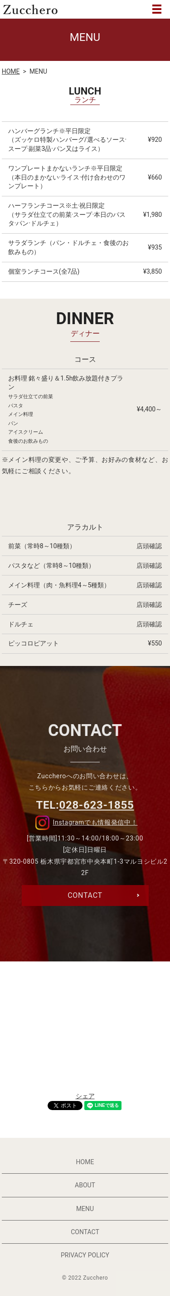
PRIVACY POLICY (85, 1255)
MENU (156, 9)
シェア (85, 1096)
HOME (11, 71)
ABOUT (85, 1185)
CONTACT (85, 1232)
